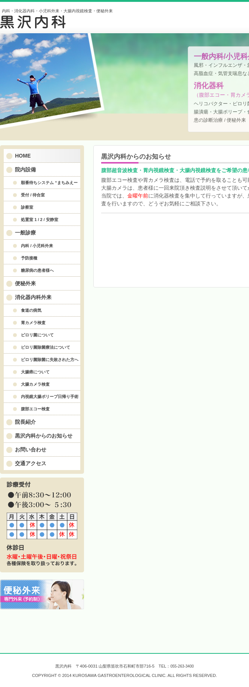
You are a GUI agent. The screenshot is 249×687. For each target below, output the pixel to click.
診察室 (27, 207)
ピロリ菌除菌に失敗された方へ (49, 359)
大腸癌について (35, 372)
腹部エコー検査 (35, 409)
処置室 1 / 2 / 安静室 (39, 219)
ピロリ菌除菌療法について (45, 347)
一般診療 (25, 233)
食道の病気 (31, 310)
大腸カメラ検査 (35, 384)
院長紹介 (25, 422)
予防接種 (29, 258)
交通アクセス (30, 463)
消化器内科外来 (33, 297)
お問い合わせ (30, 450)
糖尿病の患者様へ (37, 270)
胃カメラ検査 (33, 322)
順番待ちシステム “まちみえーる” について (42, 184)
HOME (23, 156)
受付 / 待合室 (33, 195)
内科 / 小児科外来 (37, 245)
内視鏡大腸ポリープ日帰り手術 (49, 396)
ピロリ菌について (37, 335)
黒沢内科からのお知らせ (43, 436)
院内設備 (25, 169)
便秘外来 (25, 283)
